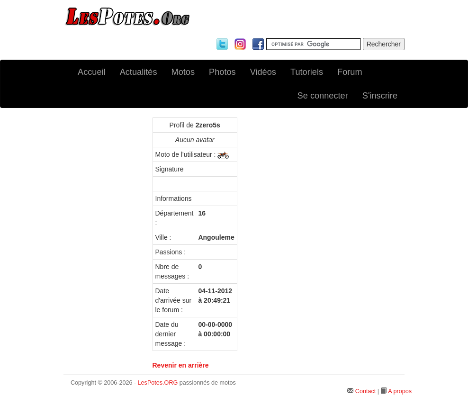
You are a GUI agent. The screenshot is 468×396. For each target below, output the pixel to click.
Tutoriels (306, 72)
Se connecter (322, 95)
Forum (349, 72)
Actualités (138, 72)
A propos (400, 391)
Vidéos (263, 72)
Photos (222, 72)
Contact (365, 391)
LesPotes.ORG (158, 382)
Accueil (92, 72)
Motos (183, 72)
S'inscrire (379, 95)
